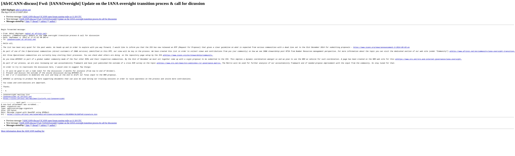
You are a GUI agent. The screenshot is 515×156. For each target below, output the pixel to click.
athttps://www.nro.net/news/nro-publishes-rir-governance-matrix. (189, 70)
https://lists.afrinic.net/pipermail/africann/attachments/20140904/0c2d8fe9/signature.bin (52, 132)
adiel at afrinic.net (23, 10)
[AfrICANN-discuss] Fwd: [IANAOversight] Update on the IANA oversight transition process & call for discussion (68, 19)
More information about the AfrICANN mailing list (22, 149)
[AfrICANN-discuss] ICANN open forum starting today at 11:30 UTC (52, 17)
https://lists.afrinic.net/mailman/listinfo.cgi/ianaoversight (34, 113)
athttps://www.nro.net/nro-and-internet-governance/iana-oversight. (428, 66)
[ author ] (52, 21)
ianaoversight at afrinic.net (21, 42)
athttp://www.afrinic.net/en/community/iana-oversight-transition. (482, 56)
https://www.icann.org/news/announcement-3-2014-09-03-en (381, 51)
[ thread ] (35, 21)
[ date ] (28, 21)
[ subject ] (44, 21)
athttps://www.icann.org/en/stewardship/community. (188, 61)
